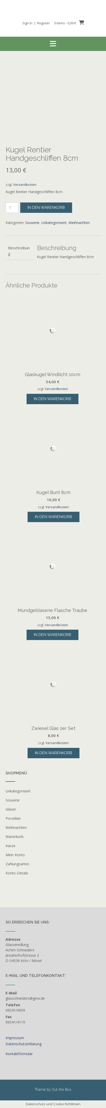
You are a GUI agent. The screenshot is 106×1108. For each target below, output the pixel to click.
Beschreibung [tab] (19, 250)
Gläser (11, 809)
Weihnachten (79, 222)
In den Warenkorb (46, 207)
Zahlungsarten (17, 863)
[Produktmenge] (12, 207)
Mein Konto (15, 854)
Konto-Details (17, 873)
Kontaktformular (19, 1053)
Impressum (15, 1037)
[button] (53, 44)
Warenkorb (15, 836)
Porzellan (13, 818)
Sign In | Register (36, 23)
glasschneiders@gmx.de (25, 998)
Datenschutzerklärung (23, 1043)
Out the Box (61, 1089)
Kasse (10, 845)
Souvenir (32, 222)
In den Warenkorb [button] (52, 399)
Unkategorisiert (54, 222)
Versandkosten (24, 184)
